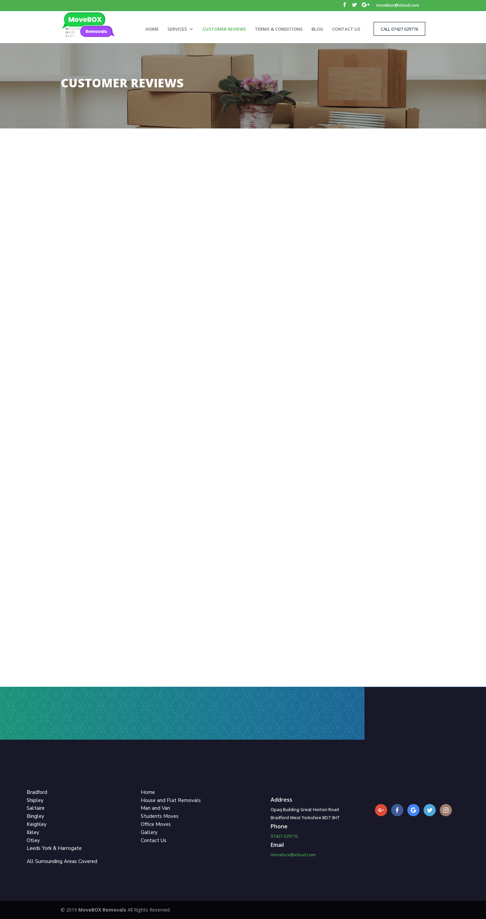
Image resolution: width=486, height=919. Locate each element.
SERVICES (177, 29)
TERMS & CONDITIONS (279, 29)
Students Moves (160, 816)
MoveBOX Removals (103, 910)
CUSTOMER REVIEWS (224, 29)
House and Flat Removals (171, 800)
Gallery (149, 832)
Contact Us (153, 840)
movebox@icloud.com (397, 5)
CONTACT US (346, 29)
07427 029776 (284, 836)
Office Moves (156, 824)
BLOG (317, 29)
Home (148, 792)
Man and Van (155, 808)
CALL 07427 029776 (399, 29)
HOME (152, 29)
